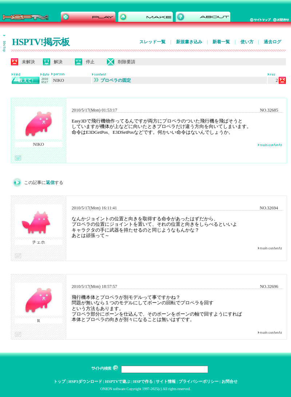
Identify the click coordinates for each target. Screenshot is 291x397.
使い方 (247, 41)
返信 (50, 182)
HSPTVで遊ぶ (118, 381)
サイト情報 (166, 381)
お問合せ (230, 381)
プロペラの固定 (112, 80)
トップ (59, 381)
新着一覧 (221, 41)
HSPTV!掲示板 (40, 42)
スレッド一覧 (152, 41)
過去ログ (272, 41)
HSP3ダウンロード (85, 381)
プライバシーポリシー (199, 381)
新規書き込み (189, 41)
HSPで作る (143, 381)
